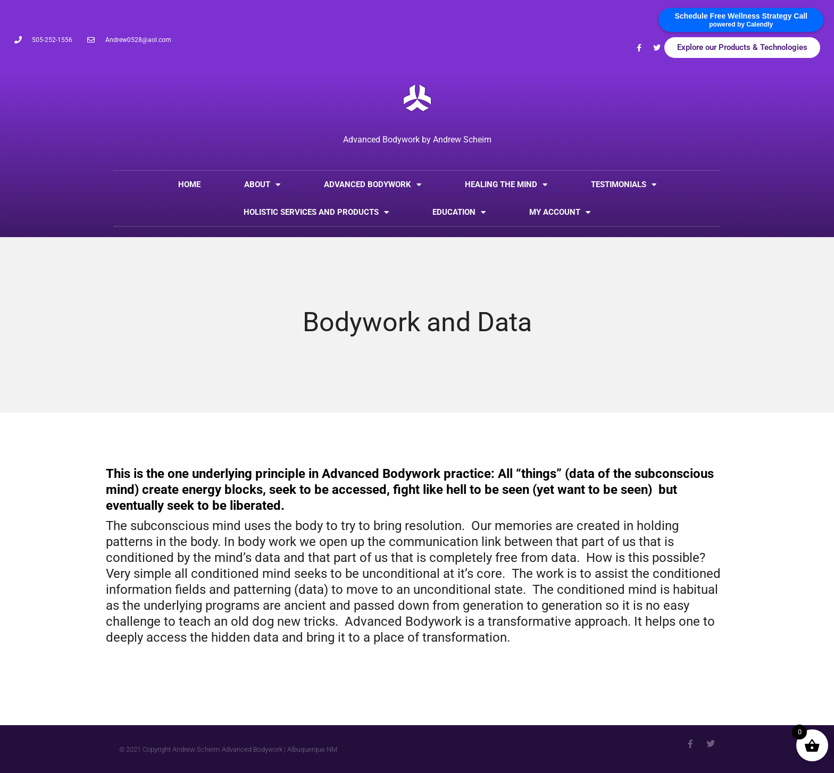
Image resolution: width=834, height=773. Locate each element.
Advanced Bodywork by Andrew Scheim (417, 140)
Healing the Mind (506, 184)
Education (459, 212)
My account (559, 212)
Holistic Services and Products (316, 212)
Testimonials (623, 184)
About (262, 184)
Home (189, 184)
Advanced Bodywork (372, 184)
